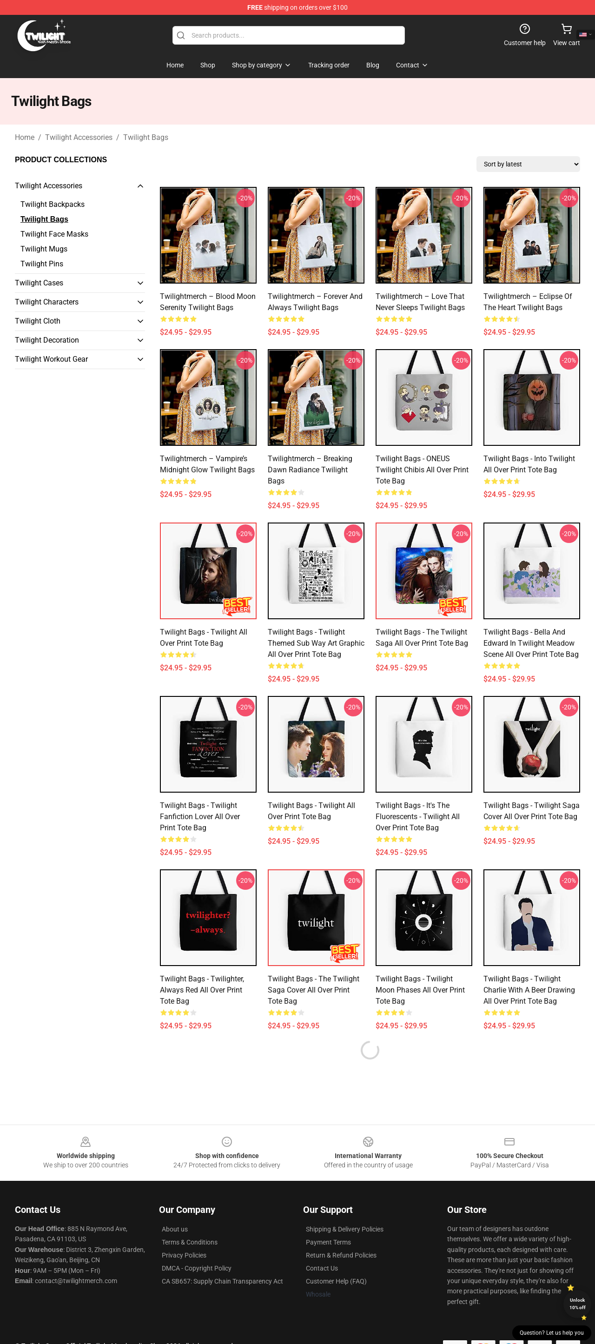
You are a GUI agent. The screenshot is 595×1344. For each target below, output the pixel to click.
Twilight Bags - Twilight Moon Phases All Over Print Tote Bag (420, 990)
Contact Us (322, 1268)
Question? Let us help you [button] (552, 1333)
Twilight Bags (145, 137)
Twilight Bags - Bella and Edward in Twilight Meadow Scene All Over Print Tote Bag (531, 643)
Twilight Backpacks (52, 204)
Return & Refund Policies (341, 1255)
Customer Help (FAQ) (336, 1281)
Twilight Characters (47, 302)
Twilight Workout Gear (51, 359)
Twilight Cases (39, 282)
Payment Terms (328, 1242)
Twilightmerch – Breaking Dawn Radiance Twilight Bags (310, 469)
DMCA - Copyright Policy (196, 1268)
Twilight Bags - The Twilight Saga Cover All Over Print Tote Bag (313, 990)
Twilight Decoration (47, 340)
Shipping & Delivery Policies (344, 1229)
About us (175, 1229)
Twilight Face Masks (54, 234)
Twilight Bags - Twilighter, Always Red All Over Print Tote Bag (202, 990)
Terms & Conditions (190, 1242)
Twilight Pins (41, 263)
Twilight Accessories (78, 137)
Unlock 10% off (577, 1304)
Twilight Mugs (43, 249)
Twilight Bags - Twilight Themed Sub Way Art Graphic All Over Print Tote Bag (316, 643)
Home (24, 137)
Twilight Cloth (37, 321)
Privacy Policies (184, 1255)
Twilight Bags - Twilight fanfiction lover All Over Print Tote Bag (200, 816)
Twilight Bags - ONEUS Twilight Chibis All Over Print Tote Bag (422, 469)
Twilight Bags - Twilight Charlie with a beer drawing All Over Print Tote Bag (529, 990)
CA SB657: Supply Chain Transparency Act (222, 1281)
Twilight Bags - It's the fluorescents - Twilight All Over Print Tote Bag (418, 816)
